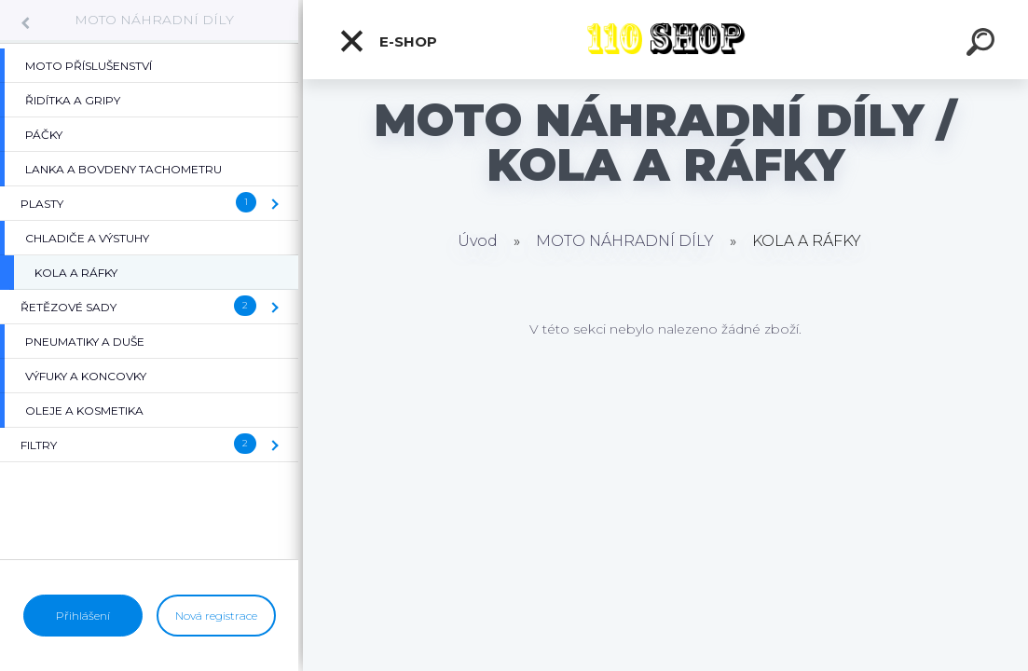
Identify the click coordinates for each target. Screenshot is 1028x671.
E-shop (387, 41)
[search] (983, 44)
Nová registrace (216, 616)
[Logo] (666, 39)
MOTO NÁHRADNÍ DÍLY (154, 19)
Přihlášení (83, 616)
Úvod (478, 241)
